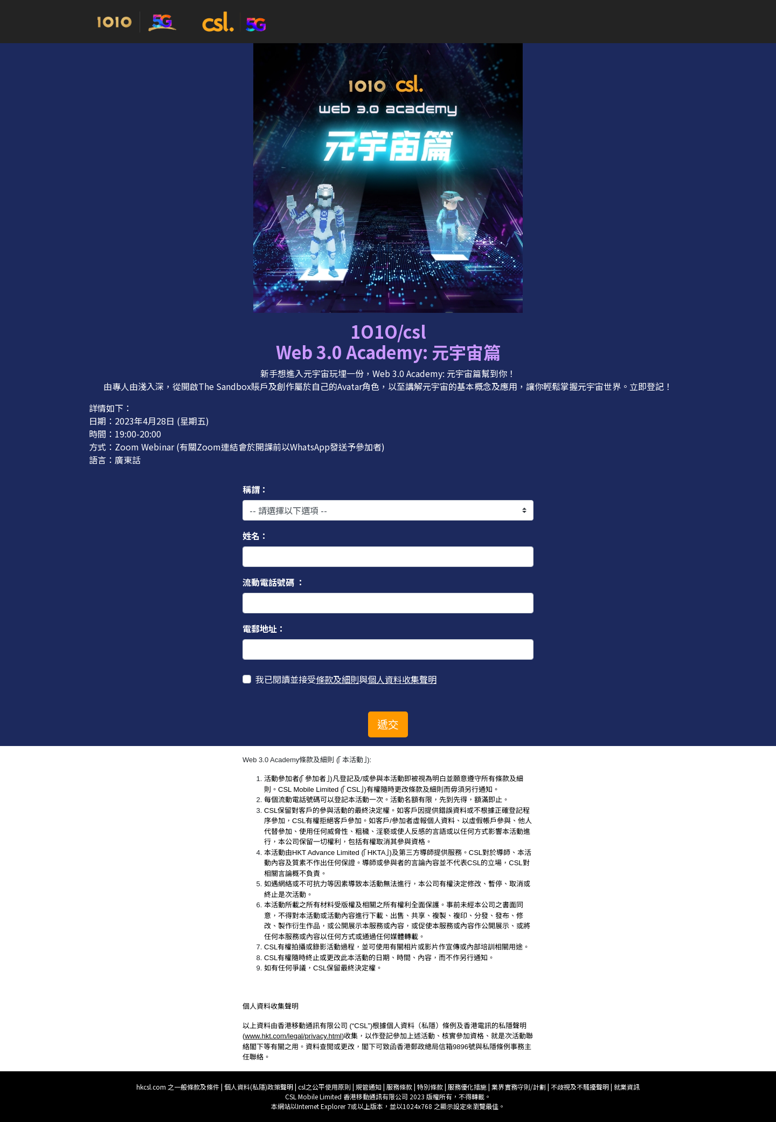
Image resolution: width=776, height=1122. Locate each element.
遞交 (388, 724)
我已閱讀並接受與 (345, 679)
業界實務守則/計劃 (519, 1086)
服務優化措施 (468, 1086)
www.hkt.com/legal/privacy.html (293, 1036)
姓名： (255, 535)
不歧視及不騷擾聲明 (581, 1086)
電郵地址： (264, 628)
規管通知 (369, 1086)
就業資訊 (627, 1086)
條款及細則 (337, 679)
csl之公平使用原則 (325, 1086)
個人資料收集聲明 (402, 679)
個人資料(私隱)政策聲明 (258, 1086)
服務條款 (400, 1086)
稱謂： (255, 489)
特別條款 (431, 1086)
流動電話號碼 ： (273, 582)
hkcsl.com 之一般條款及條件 (178, 1086)
